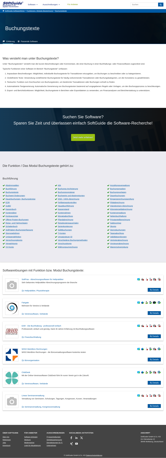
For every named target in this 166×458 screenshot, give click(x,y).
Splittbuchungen (65, 230)
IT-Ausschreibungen (54, 437)
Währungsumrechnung (68, 247)
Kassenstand (63, 209)
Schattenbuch (12, 226)
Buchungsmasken (118, 189)
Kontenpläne (11, 213)
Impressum (6, 446)
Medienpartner (29, 443)
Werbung (27, 440)
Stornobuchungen (117, 230)
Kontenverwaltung (118, 213)
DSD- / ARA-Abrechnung (68, 199)
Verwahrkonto (12, 244)
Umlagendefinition (13, 237)
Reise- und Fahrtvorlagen (16, 223)
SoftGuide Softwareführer (15, 11)
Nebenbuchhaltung (118, 216)
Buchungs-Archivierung (68, 189)
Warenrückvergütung (119, 247)
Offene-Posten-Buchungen (17, 219)
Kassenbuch (11, 209)
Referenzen (7, 440)
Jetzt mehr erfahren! (83, 137)
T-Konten (62, 233)
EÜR (8, 202)
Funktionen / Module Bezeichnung (40, 11)
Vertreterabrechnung (119, 240)
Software (32, 4)
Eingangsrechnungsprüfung (122, 199)
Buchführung (11, 189)
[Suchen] (160, 4)
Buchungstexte (61, 11)
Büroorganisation (32, 360)
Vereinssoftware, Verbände (36, 314)
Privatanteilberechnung (120, 219)
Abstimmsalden (12, 185)
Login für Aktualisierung (32, 446)
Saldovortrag (115, 223)
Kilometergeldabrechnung (121, 209)
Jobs (4, 443)
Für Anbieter (72, 4)
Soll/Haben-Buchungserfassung (19, 230)
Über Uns (6, 437)
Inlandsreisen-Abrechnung (121, 206)
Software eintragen (30, 437)
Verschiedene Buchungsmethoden (73, 240)
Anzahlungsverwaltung (120, 185)
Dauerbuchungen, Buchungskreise (20, 199)
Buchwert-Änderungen (15, 195)
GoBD (8, 206)
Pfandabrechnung (65, 219)
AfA (59, 185)
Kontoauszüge (12, 216)
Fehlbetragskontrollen (67, 202)
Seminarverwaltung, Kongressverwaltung (42, 407)
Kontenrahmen (64, 213)
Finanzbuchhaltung (33, 337)
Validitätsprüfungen (118, 237)
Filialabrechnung (117, 202)
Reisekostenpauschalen (68, 223)
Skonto (113, 226)
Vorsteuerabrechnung (119, 244)
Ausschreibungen (50, 4)
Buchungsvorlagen (118, 192)
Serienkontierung (65, 226)
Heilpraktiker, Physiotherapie (37, 290)
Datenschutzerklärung (94, 455)
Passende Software (29, 41)
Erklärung (10, 41)
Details (155, 290)
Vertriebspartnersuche (54, 440)
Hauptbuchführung (66, 206)
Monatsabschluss (65, 216)
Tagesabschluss (117, 233)
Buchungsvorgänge (66, 192)
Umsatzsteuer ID (65, 237)
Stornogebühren (13, 233)
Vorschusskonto (65, 244)
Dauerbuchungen (117, 195)
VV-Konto (10, 247)
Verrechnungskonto (14, 240)
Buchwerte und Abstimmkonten (71, 195)
